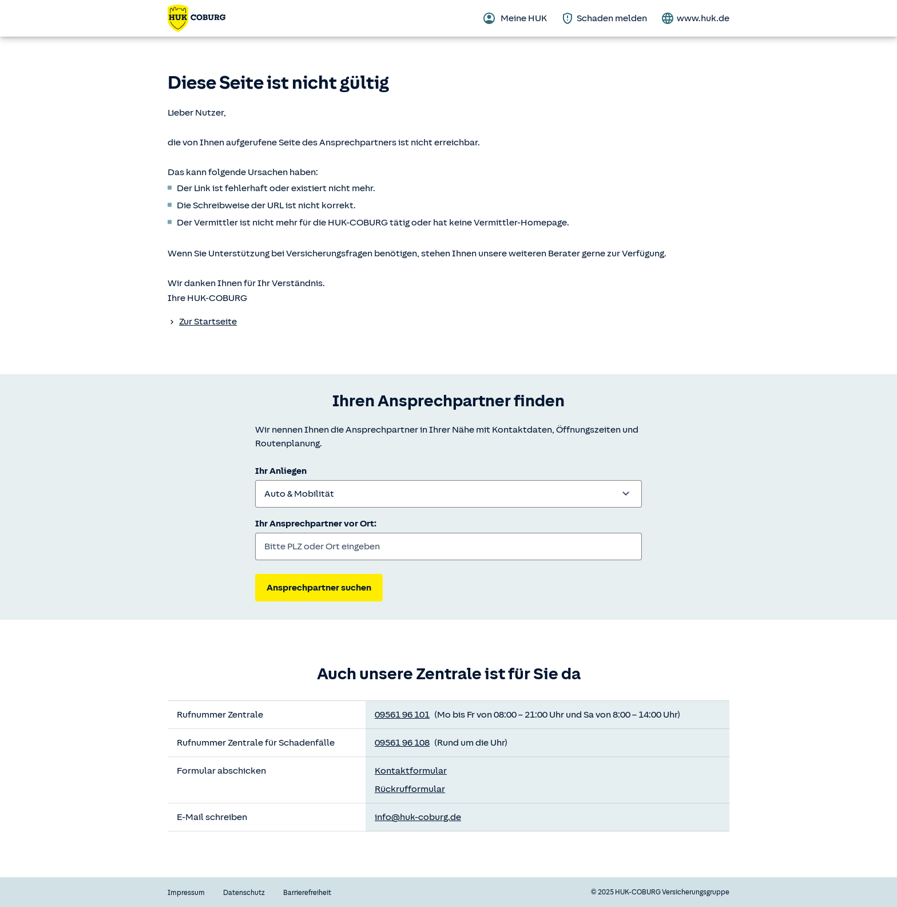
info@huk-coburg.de (418, 817)
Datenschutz (244, 893)
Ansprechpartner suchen (319, 588)
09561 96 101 (402, 715)
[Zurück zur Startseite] (196, 18)
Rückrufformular (410, 789)
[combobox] (448, 494)
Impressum (186, 893)
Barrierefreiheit (307, 893)
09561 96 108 (402, 743)
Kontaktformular (411, 771)
